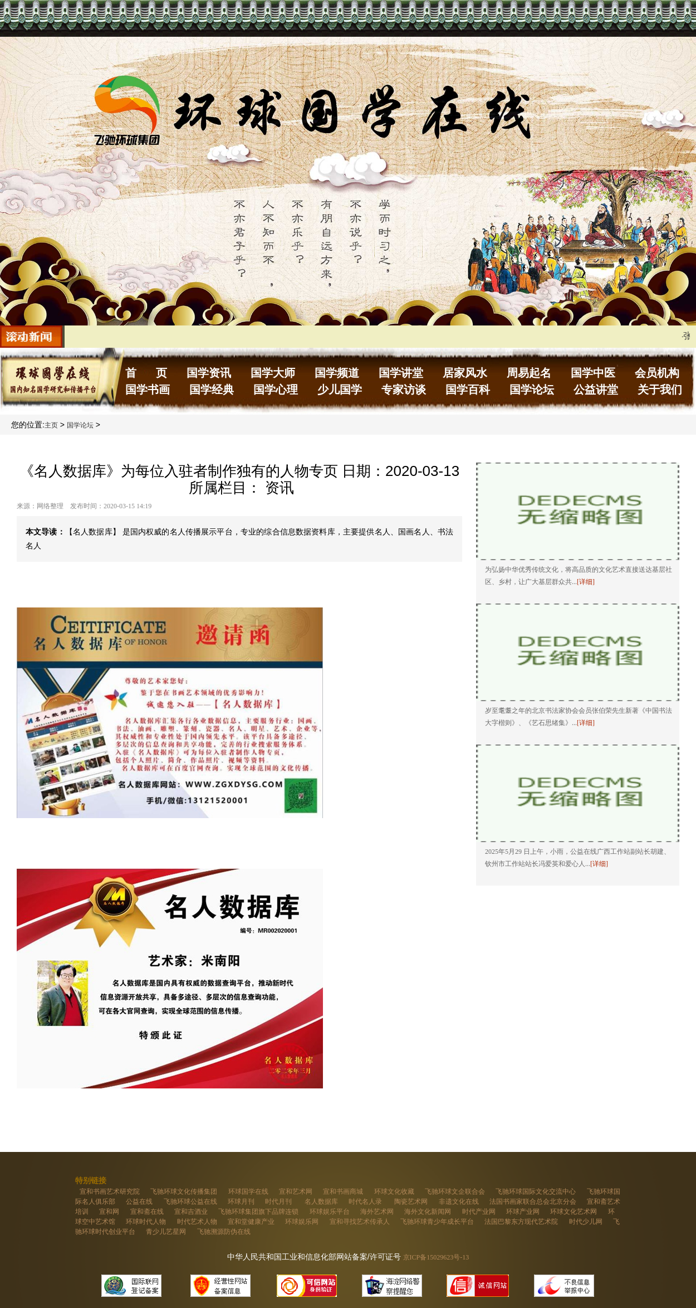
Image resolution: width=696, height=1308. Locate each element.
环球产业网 (523, 1211)
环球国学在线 (248, 1191)
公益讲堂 (596, 389)
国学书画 (147, 389)
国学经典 (211, 389)
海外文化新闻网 (427, 1211)
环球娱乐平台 (330, 1211)
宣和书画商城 (343, 1191)
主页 (51, 425)
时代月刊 (279, 1201)
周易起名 (529, 373)
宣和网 (109, 1211)
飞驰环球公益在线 (190, 1201)
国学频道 (337, 373)
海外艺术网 (377, 1211)
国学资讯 (209, 373)
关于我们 (660, 389)
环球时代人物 (146, 1222)
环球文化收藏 (394, 1191)
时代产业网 (479, 1211)
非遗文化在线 (459, 1201)
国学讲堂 (401, 373)
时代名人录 (366, 1201)
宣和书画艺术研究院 (110, 1191)
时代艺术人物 (197, 1222)
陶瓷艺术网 (411, 1201)
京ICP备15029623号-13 (436, 1257)
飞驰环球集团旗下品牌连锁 (258, 1211)
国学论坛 (531, 389)
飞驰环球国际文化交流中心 (536, 1191)
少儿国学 (339, 389)
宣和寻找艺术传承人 (360, 1222)
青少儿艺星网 (166, 1232)
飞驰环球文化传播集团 (183, 1191)
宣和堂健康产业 (251, 1222)
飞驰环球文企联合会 (455, 1191)
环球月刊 (241, 1201)
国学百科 (467, 389)
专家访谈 (403, 389)
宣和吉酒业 (191, 1211)
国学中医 (593, 373)
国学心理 (275, 389)
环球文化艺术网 (573, 1211)
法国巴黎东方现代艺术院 (521, 1222)
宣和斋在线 (147, 1211)
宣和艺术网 (295, 1191)
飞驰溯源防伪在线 (224, 1232)
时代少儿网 (585, 1222)
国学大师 (273, 373)
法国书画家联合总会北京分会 (532, 1201)
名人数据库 (321, 1201)
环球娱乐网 (301, 1222)
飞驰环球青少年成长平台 (437, 1222)
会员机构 (657, 373)
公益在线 (139, 1201)
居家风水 (465, 373)
